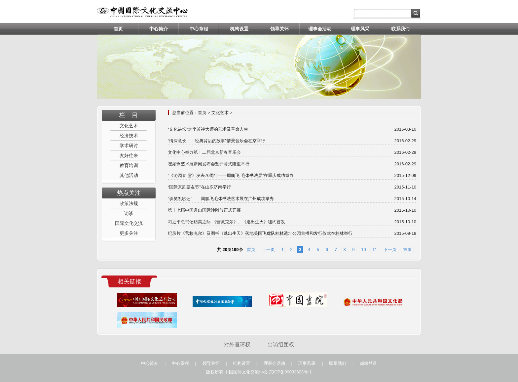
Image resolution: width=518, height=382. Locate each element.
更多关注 (129, 233)
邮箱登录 (368, 363)
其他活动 (129, 175)
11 (374, 249)
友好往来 (129, 155)
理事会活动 (319, 28)
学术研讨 (129, 145)
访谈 (128, 213)
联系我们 (400, 28)
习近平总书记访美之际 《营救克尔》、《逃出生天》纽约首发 (226, 221)
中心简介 (158, 28)
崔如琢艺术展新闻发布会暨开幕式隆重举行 (208, 163)
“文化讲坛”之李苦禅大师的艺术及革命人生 (208, 129)
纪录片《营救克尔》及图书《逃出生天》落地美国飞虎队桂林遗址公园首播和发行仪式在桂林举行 (260, 233)
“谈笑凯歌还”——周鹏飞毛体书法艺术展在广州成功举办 (221, 198)
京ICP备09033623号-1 (290, 371)
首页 (118, 28)
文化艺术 (129, 125)
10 (363, 249)
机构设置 (239, 28)
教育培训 (129, 165)
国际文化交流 (129, 223)
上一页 (268, 249)
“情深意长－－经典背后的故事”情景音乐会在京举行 (216, 140)
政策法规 (129, 203)
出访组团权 (281, 344)
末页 (407, 249)
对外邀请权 (237, 344)
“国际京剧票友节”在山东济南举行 (199, 187)
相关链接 (129, 281)
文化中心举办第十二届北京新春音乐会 (204, 152)
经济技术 (129, 135)
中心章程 (199, 28)
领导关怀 (279, 28)
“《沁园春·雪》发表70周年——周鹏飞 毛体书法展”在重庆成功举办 (231, 175)
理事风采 (360, 28)
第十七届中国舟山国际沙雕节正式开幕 (204, 210)
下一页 (390, 249)
